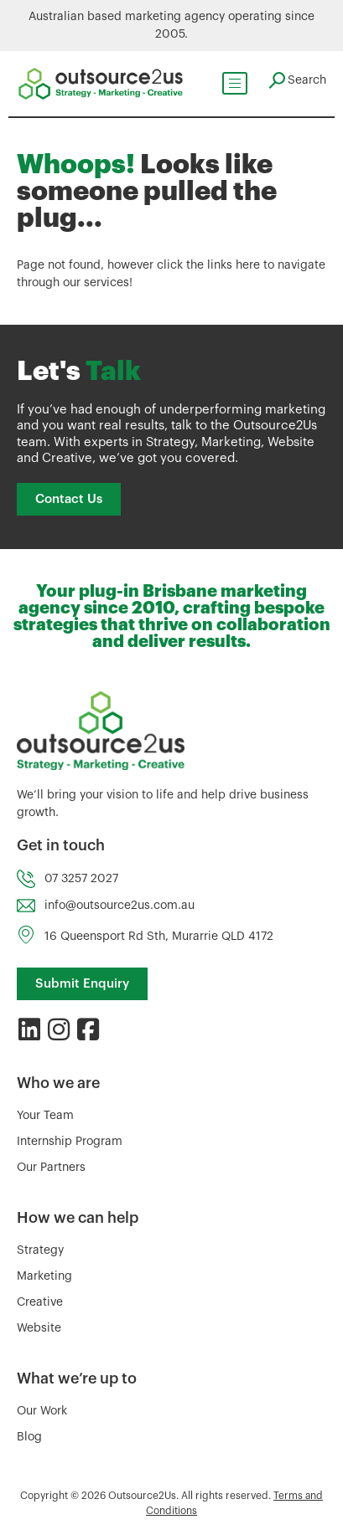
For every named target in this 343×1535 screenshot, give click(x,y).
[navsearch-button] (297, 80)
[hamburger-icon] (234, 83)
